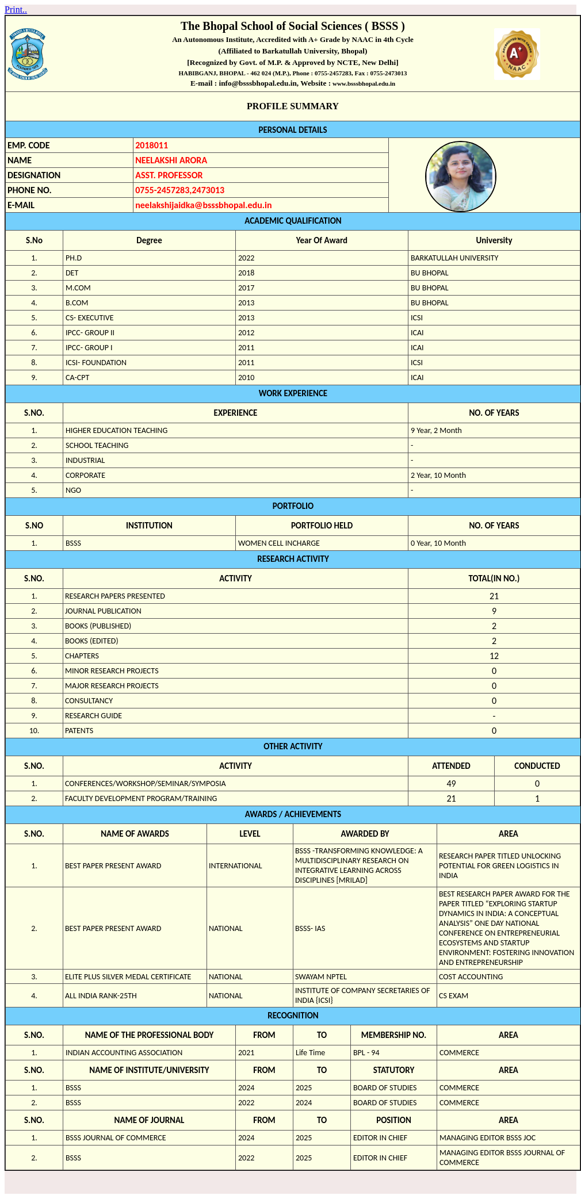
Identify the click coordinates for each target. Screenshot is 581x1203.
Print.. (16, 9)
